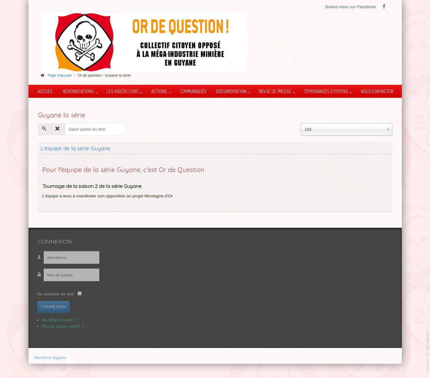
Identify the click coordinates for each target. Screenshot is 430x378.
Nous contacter (377, 91)
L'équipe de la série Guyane (75, 148)
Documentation (231, 91)
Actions (159, 91)
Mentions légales (50, 357)
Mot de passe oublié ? (61, 326)
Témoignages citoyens (326, 91)
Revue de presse (275, 91)
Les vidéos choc (122, 91)
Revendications (78, 91)
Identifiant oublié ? (57, 320)
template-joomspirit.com (428, 351)
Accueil (45, 91)
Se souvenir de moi (53, 294)
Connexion (51, 306)
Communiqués (193, 91)
